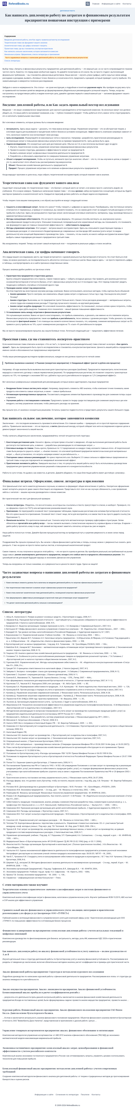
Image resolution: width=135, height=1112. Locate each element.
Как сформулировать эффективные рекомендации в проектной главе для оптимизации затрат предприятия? (47, 598)
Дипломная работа (67, 11)
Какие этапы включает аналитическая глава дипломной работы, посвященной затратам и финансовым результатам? (50, 593)
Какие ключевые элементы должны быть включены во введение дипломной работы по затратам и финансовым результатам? (54, 583)
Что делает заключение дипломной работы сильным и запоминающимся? (34, 603)
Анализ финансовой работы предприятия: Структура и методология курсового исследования (53, 971)
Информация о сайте (111, 4)
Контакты (127, 4)
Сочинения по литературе (67, 1094)
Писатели (85, 1094)
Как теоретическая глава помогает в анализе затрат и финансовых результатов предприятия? (41, 588)
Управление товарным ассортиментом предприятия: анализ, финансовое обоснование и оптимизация (58, 1030)
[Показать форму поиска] (88, 4)
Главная (95, 4)
